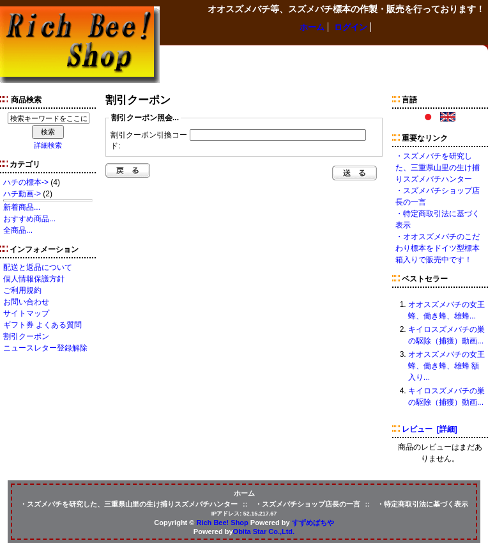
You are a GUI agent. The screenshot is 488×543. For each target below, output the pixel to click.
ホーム (312, 27)
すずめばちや (313, 522)
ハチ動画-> (22, 193)
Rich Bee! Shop (222, 522)
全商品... (18, 230)
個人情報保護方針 (34, 278)
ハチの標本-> (26, 182)
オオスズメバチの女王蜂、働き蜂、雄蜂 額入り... (446, 366)
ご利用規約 (22, 290)
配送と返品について (37, 267)
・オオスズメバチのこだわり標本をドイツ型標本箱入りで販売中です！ (437, 248)
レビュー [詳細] (429, 429)
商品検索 (26, 99)
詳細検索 (48, 145)
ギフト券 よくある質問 (42, 324)
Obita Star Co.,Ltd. (264, 531)
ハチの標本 (183, 57)
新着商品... (21, 207)
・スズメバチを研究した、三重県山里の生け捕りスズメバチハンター (437, 168)
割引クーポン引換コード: (149, 140)
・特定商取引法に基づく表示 (422, 504)
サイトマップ (26, 313)
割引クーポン (26, 336)
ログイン (350, 27)
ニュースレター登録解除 (45, 347)
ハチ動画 (340, 57)
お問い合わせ (26, 301)
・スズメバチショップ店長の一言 (307, 504)
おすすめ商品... (29, 218)
